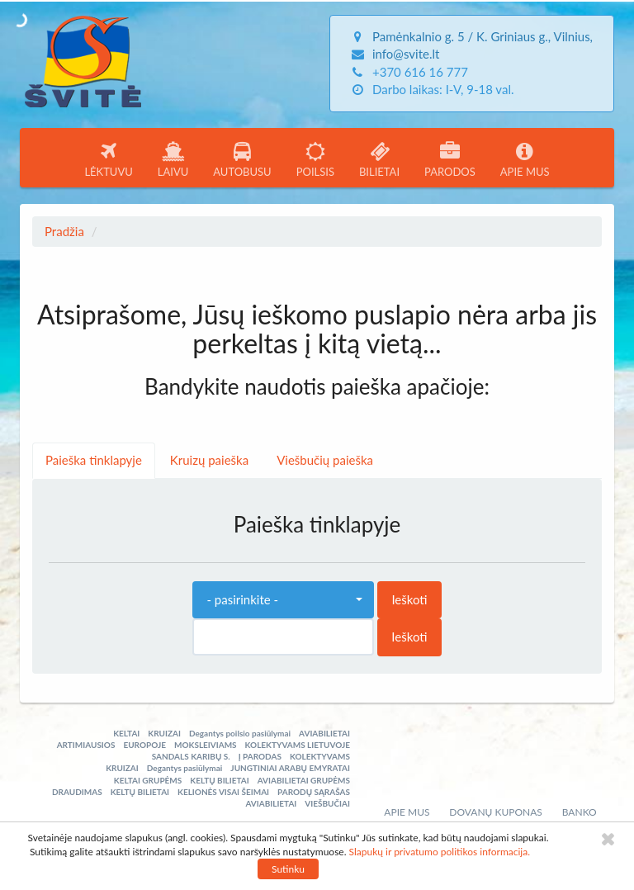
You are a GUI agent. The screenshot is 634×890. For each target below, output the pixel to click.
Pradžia (64, 231)
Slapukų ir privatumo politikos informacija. (439, 851)
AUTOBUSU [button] (242, 159)
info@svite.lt (405, 53)
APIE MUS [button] (525, 159)
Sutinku (288, 869)
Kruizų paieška (209, 459)
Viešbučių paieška (325, 459)
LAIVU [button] (173, 159)
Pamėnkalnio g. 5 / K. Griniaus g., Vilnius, (482, 36)
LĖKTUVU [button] (108, 159)
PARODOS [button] (450, 159)
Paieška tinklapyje (93, 459)
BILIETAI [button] (379, 159)
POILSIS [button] (315, 159)
